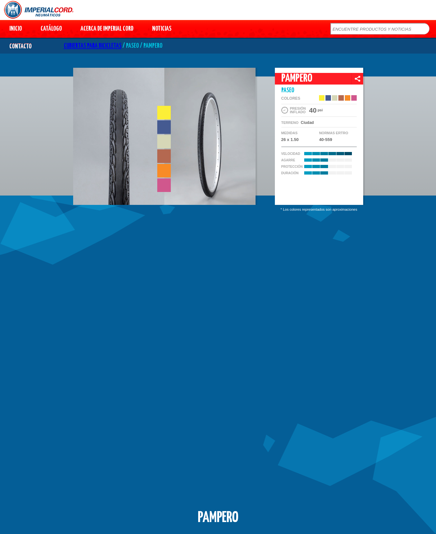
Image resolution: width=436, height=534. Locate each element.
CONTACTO (20, 47)
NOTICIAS (161, 29)
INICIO (15, 29)
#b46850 (164, 156)
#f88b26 (164, 170)
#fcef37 (164, 112)
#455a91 (164, 127)
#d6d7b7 (164, 141)
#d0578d (164, 185)
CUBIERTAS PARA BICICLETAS (92, 46)
